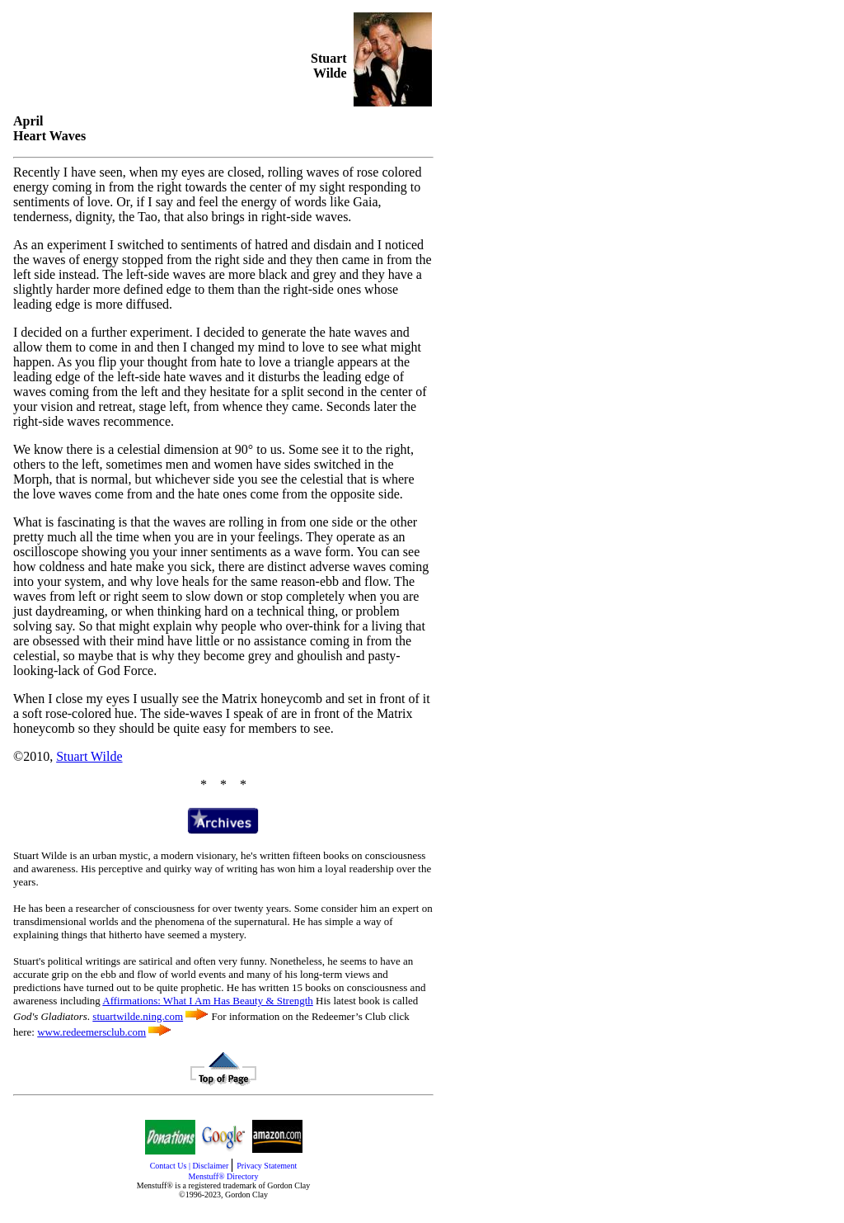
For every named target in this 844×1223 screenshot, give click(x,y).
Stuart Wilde (89, 756)
